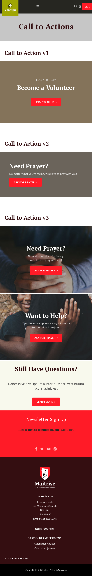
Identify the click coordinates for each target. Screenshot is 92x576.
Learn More (45, 401)
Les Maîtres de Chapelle (45, 505)
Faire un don (44, 513)
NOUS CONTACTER (16, 558)
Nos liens (45, 509)
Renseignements (44, 502)
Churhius (45, 570)
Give (87, 6)
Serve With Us (45, 102)
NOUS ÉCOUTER (45, 529)
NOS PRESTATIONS (45, 518)
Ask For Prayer (24, 182)
